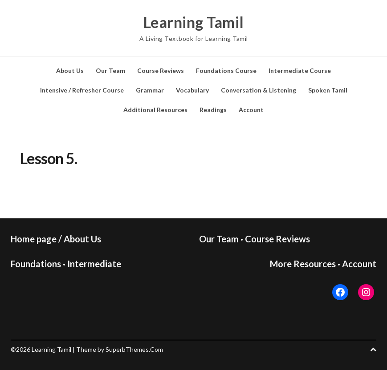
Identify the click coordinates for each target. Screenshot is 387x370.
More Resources (303, 263)
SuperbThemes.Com (134, 349)
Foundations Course (226, 70)
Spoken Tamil (327, 90)
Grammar (150, 90)
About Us (70, 70)
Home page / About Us (56, 238)
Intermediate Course (300, 70)
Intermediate (94, 263)
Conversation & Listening (258, 90)
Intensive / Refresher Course (82, 90)
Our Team (110, 70)
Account (251, 109)
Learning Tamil (193, 22)
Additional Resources (155, 109)
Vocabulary (192, 90)
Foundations (36, 263)
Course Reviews (160, 70)
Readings (213, 109)
